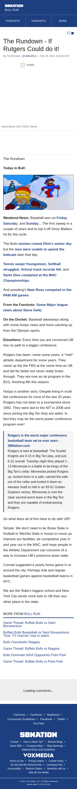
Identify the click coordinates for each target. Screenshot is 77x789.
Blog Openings (55, 745)
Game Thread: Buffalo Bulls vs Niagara (31, 648)
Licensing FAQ (54, 764)
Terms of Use (16, 761)
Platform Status (34, 768)
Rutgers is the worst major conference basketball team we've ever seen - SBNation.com (37, 440)
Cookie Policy (56, 761)
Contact (14, 741)
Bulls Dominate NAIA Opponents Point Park (34, 655)
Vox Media (30, 781)
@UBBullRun (29, 56)
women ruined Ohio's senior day (45, 244)
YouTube (38, 723)
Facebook (46, 719)
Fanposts (13, 20)
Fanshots (39, 20)
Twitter (61, 719)
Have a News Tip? (33, 741)
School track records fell (41, 269)
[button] (27, 65)
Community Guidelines (21, 719)
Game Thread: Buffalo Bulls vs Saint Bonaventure (29, 624)
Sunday (32, 223)
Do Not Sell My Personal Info (26, 764)
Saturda (9, 223)
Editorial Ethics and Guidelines (38, 749)
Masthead (53, 714)
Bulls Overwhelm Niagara (21, 642)
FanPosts (19, 714)
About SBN (16, 745)
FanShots (36, 714)
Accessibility (14, 768)
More (64, 20)
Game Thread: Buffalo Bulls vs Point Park (33, 661)
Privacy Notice (36, 761)
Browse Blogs (55, 741)
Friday (62, 218)
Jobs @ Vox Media (38, 772)
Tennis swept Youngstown (24, 264)
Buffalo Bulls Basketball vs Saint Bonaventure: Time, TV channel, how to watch (36, 634)
